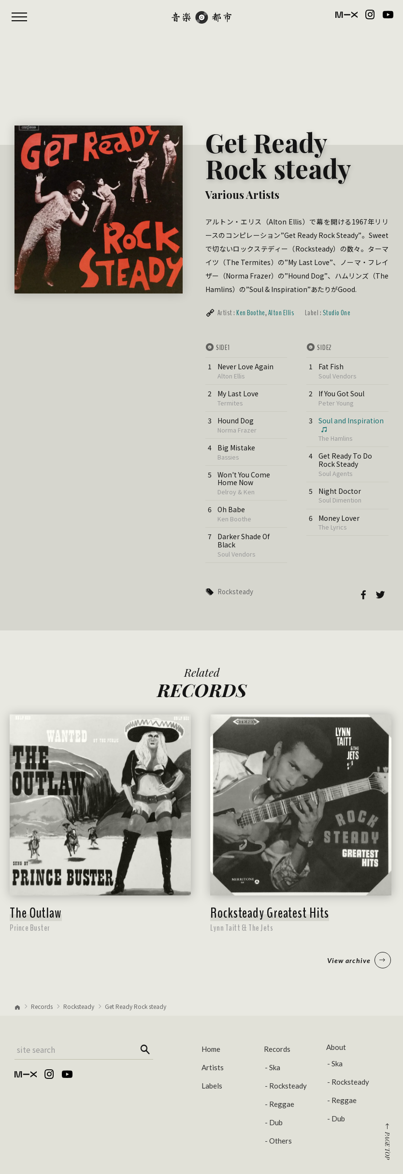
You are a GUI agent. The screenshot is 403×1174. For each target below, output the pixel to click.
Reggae (281, 1104)
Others (280, 1140)
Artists (213, 1067)
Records (42, 1006)
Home (211, 1049)
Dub (276, 1122)
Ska (274, 1067)
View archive (359, 960)
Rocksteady (235, 591)
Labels (212, 1085)
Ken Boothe (250, 312)
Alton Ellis (281, 312)
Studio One (337, 312)
